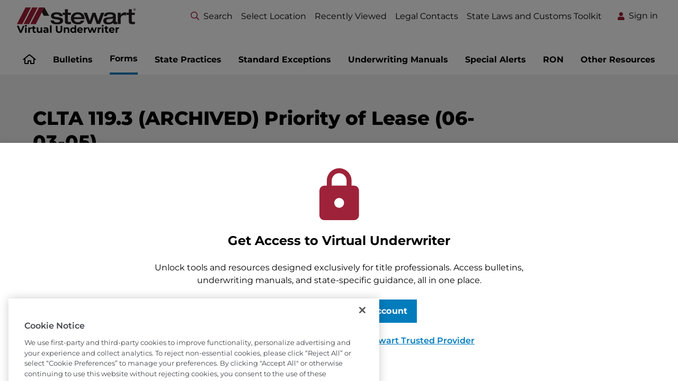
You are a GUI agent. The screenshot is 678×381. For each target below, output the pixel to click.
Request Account (368, 311)
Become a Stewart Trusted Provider (396, 340)
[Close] (362, 323)
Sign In (286, 311)
